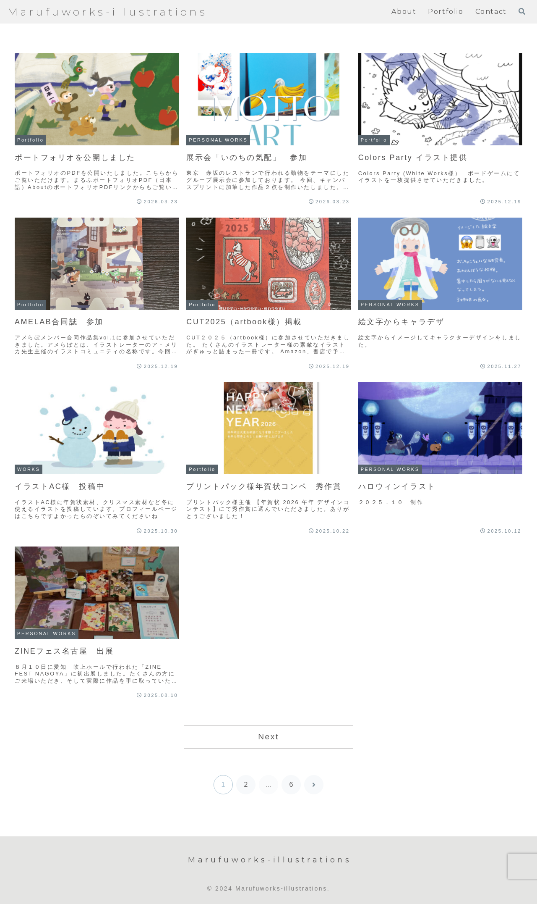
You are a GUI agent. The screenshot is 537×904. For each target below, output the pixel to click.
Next (268, 736)
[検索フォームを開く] (522, 11)
